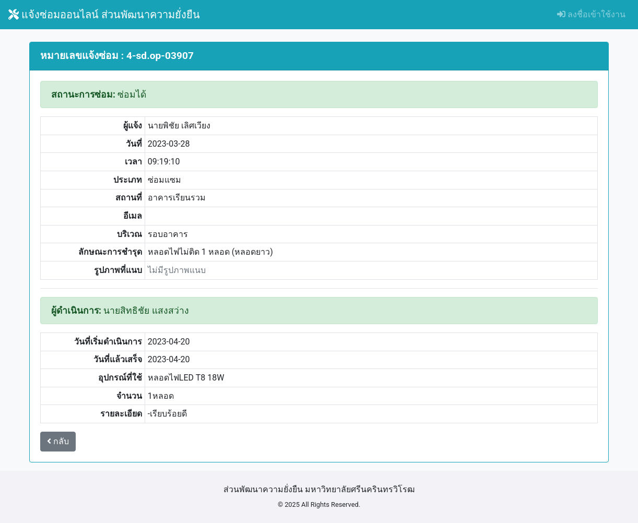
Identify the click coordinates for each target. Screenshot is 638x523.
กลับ (58, 441)
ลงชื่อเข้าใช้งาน (591, 14)
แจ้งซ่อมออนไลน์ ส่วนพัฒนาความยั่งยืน (104, 14)
